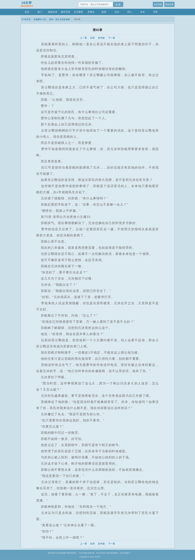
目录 (92, 38)
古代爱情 (78, 12)
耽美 (104, 12)
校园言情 (52, 12)
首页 (27, 12)
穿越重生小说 (40, 19)
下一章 (111, 38)
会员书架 (158, 4)
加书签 (101, 38)
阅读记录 (169, 4)
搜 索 (118, 4)
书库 (155, 12)
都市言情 (65, 12)
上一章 (83, 38)
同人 (129, 12)
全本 (142, 12)
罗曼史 (91, 12)
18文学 (27, 4)
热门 (39, 12)
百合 (117, 12)
